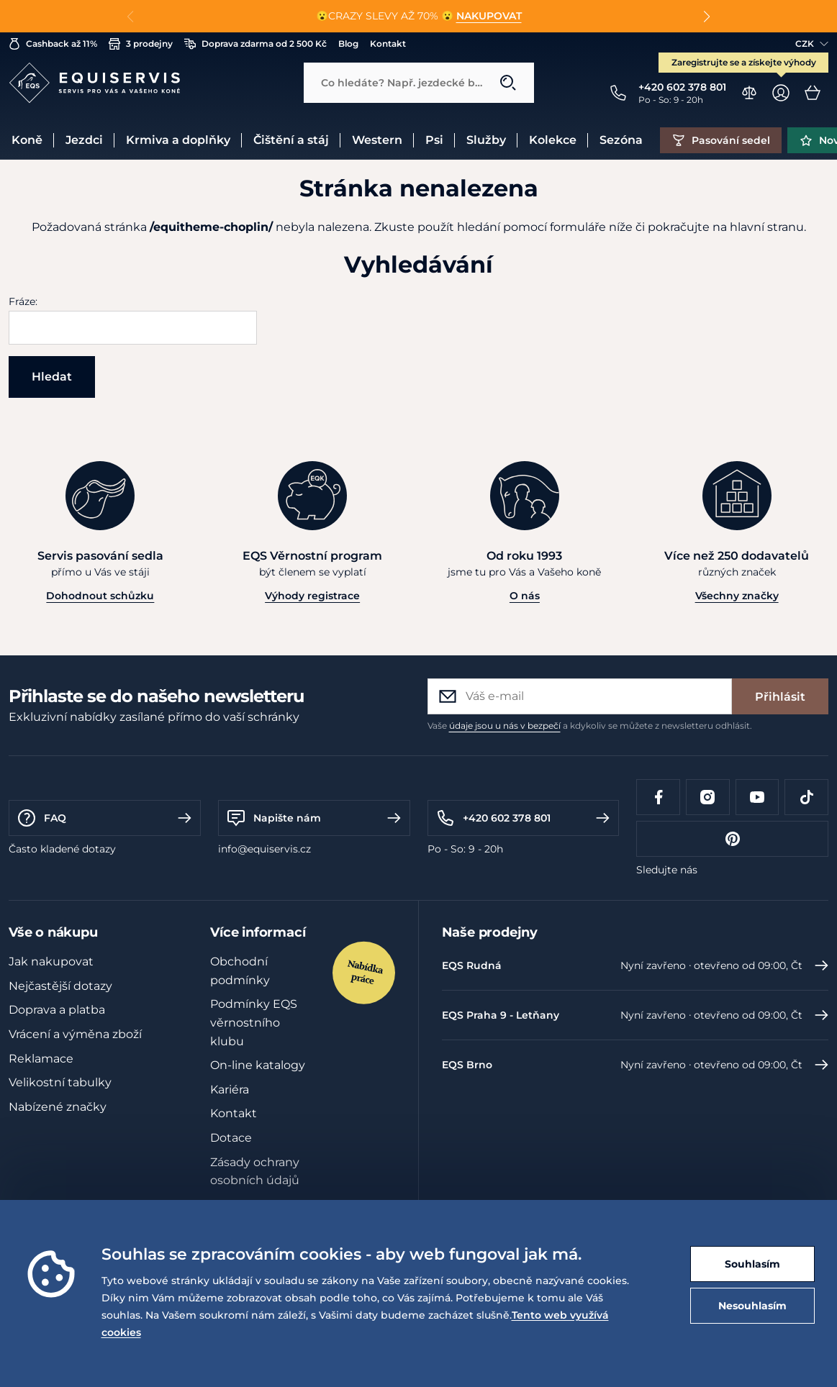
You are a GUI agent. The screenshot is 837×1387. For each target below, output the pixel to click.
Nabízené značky (58, 1107)
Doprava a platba (57, 1010)
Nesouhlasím (752, 1305)
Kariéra (229, 1089)
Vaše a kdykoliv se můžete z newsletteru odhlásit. (589, 725)
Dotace (231, 1138)
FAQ (104, 818)
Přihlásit (780, 697)
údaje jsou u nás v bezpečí (505, 725)
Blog (348, 43)
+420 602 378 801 (523, 818)
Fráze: (23, 301)
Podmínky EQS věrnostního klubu (253, 1022)
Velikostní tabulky (60, 1082)
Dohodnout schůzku (100, 595)
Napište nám (314, 818)
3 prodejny (141, 44)
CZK (811, 43)
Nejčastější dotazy (60, 986)
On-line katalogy (257, 1065)
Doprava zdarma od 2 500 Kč (255, 44)
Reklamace (41, 1058)
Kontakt (388, 43)
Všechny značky (737, 595)
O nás (525, 595)
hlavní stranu (767, 227)
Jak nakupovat (51, 961)
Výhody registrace (312, 595)
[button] (707, 16)
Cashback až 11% (53, 44)
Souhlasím (752, 1264)
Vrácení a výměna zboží (75, 1034)
